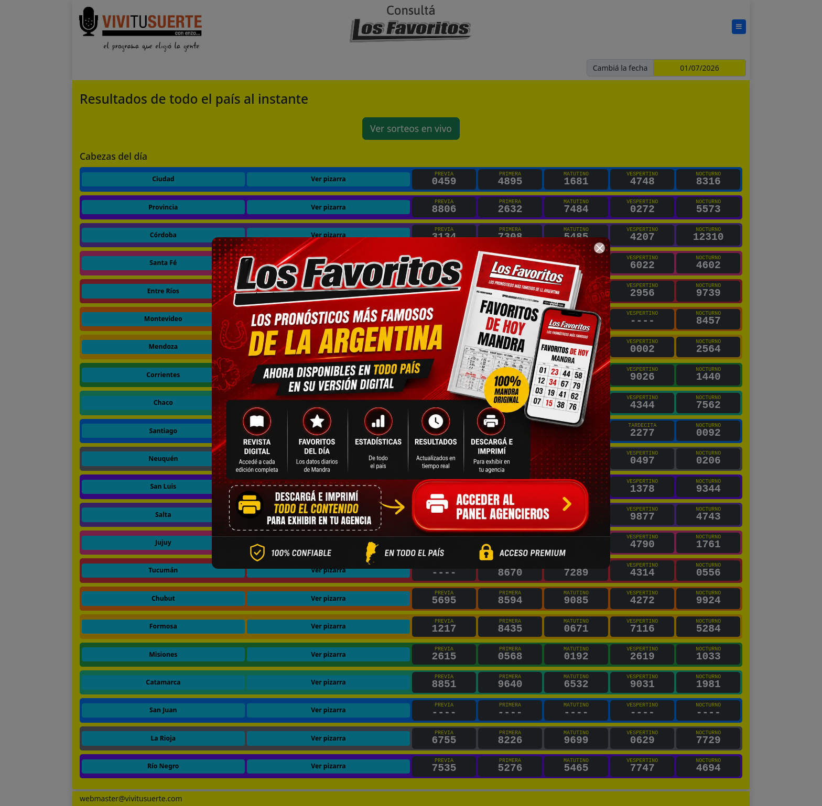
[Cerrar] (599, 247)
